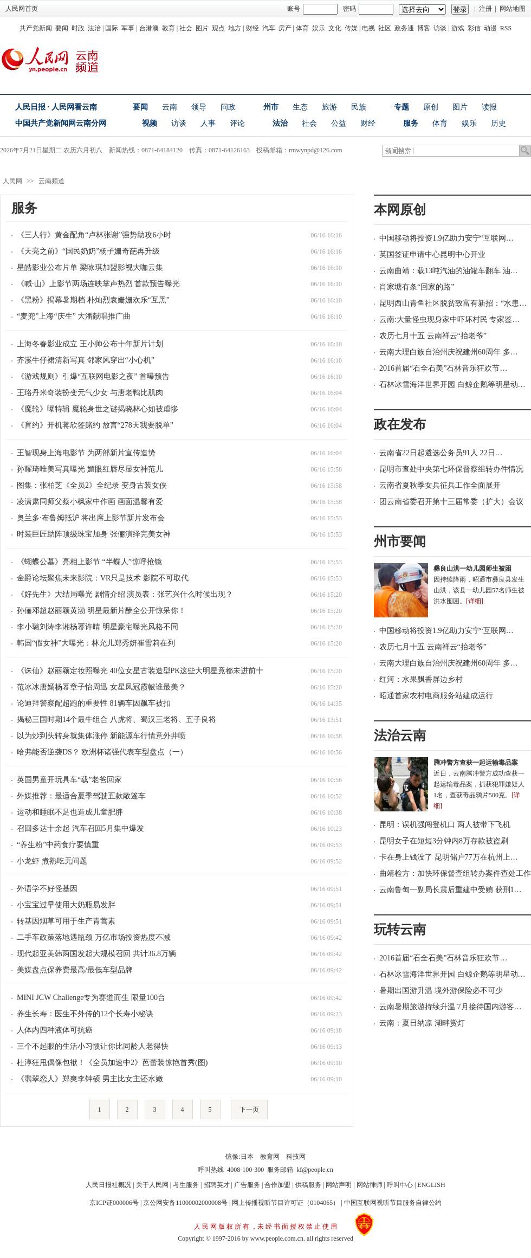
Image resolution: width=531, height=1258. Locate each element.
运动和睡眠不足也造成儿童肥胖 (70, 812)
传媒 (351, 28)
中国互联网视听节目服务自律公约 (393, 1203)
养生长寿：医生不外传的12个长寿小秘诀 (85, 1014)
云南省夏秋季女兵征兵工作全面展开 (440, 485)
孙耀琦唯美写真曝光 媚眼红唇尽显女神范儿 (90, 469)
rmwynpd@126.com (315, 150)
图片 (202, 28)
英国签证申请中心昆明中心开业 (432, 254)
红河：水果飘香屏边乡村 (421, 679)
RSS (505, 28)
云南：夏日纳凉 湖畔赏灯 (422, 1023)
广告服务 (247, 1185)
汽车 (268, 28)
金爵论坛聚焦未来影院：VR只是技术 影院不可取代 (103, 578)
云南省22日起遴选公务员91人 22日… (441, 453)
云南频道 (51, 181)
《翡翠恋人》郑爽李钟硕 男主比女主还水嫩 (90, 1079)
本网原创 (400, 210)
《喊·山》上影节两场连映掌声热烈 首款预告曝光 (98, 284)
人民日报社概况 (108, 1185)
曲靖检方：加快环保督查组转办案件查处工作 (455, 873)
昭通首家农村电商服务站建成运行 (436, 696)
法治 (94, 28)
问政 (228, 107)
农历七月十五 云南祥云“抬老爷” (433, 336)
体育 (302, 28)
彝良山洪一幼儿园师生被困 (472, 568)
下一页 (249, 1109)
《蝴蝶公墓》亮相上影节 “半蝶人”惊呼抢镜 (89, 562)
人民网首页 (21, 8)
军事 (127, 28)
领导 (198, 107)
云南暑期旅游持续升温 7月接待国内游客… (450, 1007)
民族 (358, 107)
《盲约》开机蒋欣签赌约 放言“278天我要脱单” (95, 425)
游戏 (457, 28)
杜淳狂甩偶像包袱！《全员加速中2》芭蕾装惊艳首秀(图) (112, 1063)
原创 (430, 107)
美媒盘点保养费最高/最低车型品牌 (75, 970)
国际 (111, 28)
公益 (338, 123)
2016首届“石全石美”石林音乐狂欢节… (443, 368)
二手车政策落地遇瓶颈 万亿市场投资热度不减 (94, 937)
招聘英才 (217, 1185)
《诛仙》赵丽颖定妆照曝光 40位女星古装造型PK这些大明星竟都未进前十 (140, 671)
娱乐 (318, 28)
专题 (401, 107)
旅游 (329, 107)
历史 (498, 123)
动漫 (490, 28)
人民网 (12, 181)
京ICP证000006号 (114, 1203)
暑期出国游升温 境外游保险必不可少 (441, 990)
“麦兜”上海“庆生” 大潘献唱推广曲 (74, 316)
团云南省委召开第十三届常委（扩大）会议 (451, 502)
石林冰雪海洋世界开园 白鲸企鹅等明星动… (452, 384)
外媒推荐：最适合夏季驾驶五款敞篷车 (81, 796)
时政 (78, 28)
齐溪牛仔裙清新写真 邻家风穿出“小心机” (85, 360)
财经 (252, 28)
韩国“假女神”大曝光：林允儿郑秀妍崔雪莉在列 (96, 643)
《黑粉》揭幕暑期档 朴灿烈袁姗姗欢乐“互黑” (93, 300)
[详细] (474, 601)
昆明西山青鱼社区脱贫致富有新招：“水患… (453, 303)
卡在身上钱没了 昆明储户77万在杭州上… (448, 857)
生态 (300, 107)
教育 (168, 28)
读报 (489, 107)
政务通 (404, 28)
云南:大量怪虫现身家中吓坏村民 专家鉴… (449, 319)
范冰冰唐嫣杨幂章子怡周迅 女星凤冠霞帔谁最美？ (101, 687)
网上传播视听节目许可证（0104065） (285, 1203)
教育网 (270, 1156)
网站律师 (370, 1185)
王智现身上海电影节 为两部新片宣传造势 (86, 453)
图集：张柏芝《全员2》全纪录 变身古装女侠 (92, 485)
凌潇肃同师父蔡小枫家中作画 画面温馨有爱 (90, 502)
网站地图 (513, 8)
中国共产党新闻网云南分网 (60, 123)
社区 (384, 28)
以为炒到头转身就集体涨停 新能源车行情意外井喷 (101, 736)
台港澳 (149, 28)
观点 (218, 28)
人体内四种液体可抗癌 (55, 1030)
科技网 (296, 1156)
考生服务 (186, 1185)
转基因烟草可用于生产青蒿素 (66, 921)
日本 (247, 1156)
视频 (149, 123)
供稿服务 (308, 1185)
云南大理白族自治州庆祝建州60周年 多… (448, 352)
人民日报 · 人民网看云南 (56, 107)
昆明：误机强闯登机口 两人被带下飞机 (444, 825)
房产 (285, 28)
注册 (485, 8)
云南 (169, 107)
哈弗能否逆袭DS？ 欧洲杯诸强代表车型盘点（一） (102, 752)
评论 (237, 123)
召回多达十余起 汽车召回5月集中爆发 (80, 828)
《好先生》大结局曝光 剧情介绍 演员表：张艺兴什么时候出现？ (125, 594)
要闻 (61, 28)
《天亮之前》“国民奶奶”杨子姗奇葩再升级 (88, 251)
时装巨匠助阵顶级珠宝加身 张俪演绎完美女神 (94, 534)
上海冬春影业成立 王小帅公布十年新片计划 (90, 344)
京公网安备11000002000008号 (185, 1203)
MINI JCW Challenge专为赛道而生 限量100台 (91, 998)
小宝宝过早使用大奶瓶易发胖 (66, 905)
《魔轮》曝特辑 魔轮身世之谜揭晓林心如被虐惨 (97, 409)
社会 (185, 28)
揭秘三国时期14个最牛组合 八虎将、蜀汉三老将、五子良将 (116, 719)
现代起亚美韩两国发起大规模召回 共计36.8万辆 (96, 954)
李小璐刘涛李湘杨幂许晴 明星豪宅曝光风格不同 (97, 627)
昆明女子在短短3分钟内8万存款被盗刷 (443, 841)
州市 (271, 107)
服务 (410, 123)
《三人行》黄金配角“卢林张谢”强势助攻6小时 (94, 235)
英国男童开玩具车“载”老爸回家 (69, 780)
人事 (208, 123)
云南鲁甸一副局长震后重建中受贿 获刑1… (450, 890)
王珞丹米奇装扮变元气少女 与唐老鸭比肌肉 (90, 393)
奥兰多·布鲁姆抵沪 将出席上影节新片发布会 (91, 518)
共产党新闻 (36, 28)
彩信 (474, 28)
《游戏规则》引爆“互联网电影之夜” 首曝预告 (93, 376)
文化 (334, 28)
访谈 (439, 28)
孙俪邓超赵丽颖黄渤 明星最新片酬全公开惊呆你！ (101, 611)
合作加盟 (277, 1185)
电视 (368, 28)
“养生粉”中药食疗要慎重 (58, 845)
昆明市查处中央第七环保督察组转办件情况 (451, 469)
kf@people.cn (314, 1169)
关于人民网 (152, 1185)
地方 (234, 28)
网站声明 (339, 1185)
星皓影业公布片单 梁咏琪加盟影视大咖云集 (90, 267)
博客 (423, 28)
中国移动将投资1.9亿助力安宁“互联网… (446, 238)
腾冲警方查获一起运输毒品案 (475, 762)
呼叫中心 (400, 1185)
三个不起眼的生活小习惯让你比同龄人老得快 (93, 1046)
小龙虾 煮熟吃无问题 (52, 861)
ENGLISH (431, 1185)
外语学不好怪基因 (47, 889)
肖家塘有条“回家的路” (416, 287)
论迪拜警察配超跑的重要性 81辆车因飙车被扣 (94, 703)
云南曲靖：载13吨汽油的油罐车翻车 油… (448, 271)
